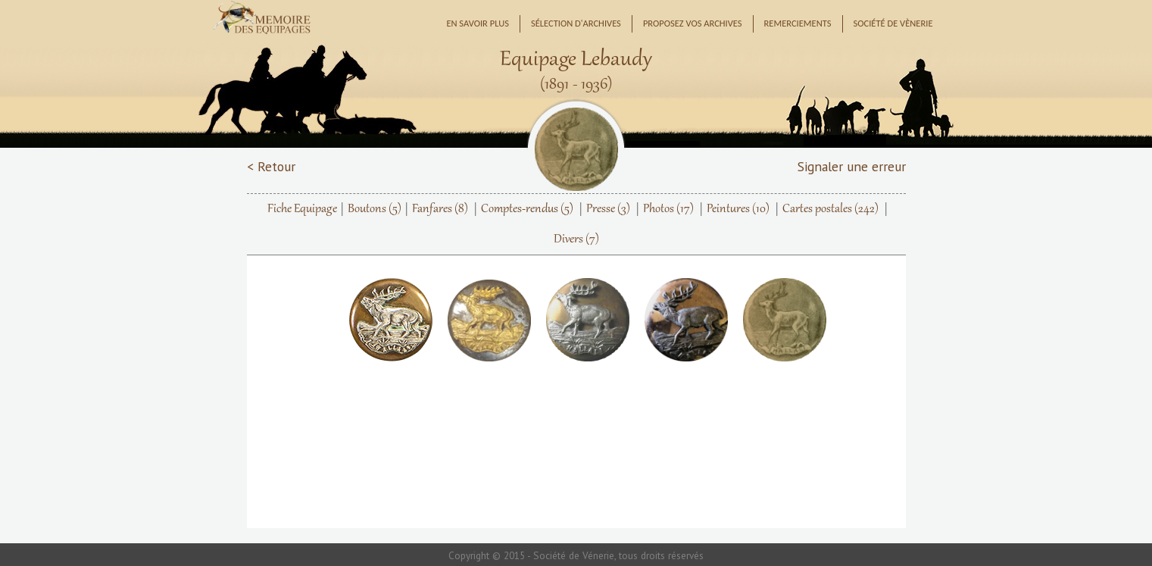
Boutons (374, 209)
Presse (608, 209)
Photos (668, 209)
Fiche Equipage (302, 209)
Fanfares (440, 209)
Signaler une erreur (852, 166)
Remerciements (798, 23)
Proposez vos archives (692, 23)
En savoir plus (477, 23)
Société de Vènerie (893, 23)
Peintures (738, 209)
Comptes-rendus (527, 209)
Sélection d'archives (576, 23)
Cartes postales (830, 209)
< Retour (271, 166)
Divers (576, 239)
